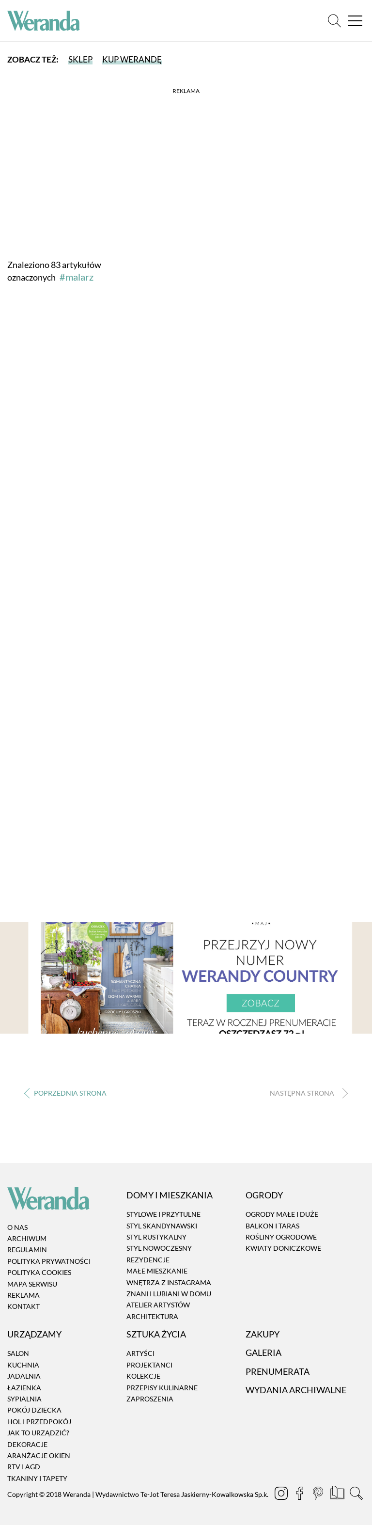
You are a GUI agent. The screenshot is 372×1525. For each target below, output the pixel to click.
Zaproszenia (149, 1399)
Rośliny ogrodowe (281, 1237)
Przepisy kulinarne (162, 1388)
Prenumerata (278, 1371)
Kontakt (23, 1307)
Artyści (140, 1354)
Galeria (263, 1353)
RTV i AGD (23, 1467)
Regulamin (27, 1250)
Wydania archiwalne (296, 1389)
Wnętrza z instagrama (168, 1282)
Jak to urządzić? (38, 1433)
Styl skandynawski (161, 1226)
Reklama (23, 1295)
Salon (18, 1354)
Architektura (152, 1316)
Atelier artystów (158, 1305)
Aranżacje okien (38, 1455)
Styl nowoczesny (159, 1248)
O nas (17, 1227)
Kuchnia (23, 1365)
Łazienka (24, 1388)
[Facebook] (300, 1494)
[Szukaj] (334, 21)
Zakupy (262, 1334)
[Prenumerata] (338, 1494)
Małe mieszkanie (156, 1271)
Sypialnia (24, 1399)
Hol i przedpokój (39, 1421)
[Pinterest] (319, 1494)
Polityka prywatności (49, 1261)
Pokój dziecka (34, 1410)
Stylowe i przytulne (163, 1214)
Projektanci (149, 1365)
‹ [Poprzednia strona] (65, 1093)
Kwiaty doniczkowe (283, 1248)
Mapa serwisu (32, 1284)
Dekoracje (27, 1444)
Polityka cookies (39, 1272)
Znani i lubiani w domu (168, 1293)
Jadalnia (24, 1376)
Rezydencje (148, 1260)
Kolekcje (143, 1376)
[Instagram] (282, 1494)
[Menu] (355, 21)
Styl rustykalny (156, 1237)
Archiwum (26, 1238)
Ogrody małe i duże (282, 1214)
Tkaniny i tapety (37, 1478)
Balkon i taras (272, 1226)
